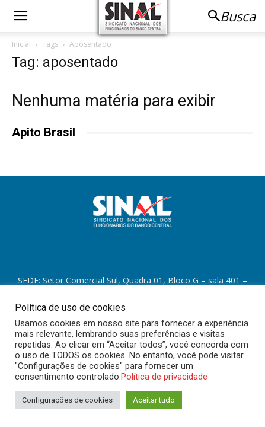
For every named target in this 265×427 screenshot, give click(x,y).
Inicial (21, 44)
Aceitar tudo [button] (154, 400)
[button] (20, 16)
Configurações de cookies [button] (67, 400)
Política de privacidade (164, 376)
